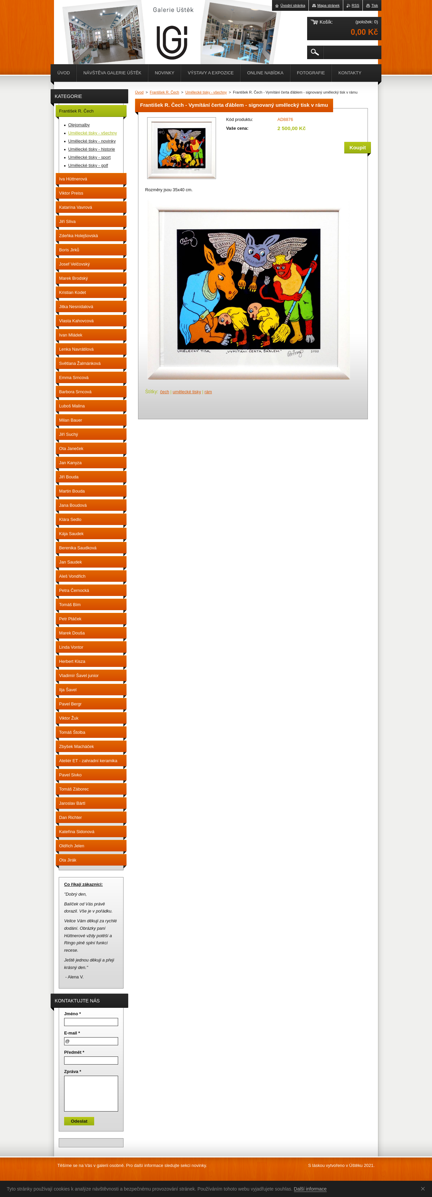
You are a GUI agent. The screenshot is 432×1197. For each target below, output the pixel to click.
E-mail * (72, 1033)
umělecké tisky (187, 391)
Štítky (151, 391)
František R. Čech (164, 92)
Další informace (310, 1189)
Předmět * (74, 1052)
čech (164, 391)
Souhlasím (424, 1188)
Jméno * (72, 1013)
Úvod (139, 92)
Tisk (374, 5)
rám (208, 391)
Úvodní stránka (292, 5)
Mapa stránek (328, 5)
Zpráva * (72, 1071)
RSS (355, 5)
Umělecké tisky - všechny (206, 92)
